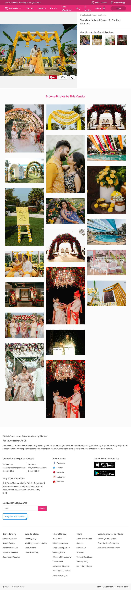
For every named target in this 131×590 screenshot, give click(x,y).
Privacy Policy (82, 561)
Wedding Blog (30, 538)
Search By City (9, 543)
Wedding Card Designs (107, 538)
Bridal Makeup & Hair (61, 547)
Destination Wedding (11, 557)
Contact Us (81, 547)
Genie (98, 8)
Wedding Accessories (61, 571)
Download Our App (10, 547)
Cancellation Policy (84, 566)
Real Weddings (66, 8)
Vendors (42, 8)
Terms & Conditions (84, 557)
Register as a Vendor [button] (15, 516)
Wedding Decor (59, 552)
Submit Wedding (31, 552)
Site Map (80, 552)
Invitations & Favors (61, 566)
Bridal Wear (57, 538)
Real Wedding (30, 547)
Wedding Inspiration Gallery (36, 543)
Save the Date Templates (108, 543)
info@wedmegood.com (37, 467)
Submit (42, 508)
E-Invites (88, 8)
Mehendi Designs (60, 575)
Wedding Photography (62, 557)
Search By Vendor (10, 538)
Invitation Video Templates (109, 547)
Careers (80, 543)
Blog (78, 8)
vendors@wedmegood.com (14, 467)
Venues (29, 8)
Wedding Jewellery (60, 543)
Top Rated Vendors (10, 552)
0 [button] (63, 77)
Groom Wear (58, 561)
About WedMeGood (84, 538)
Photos (53, 8)
